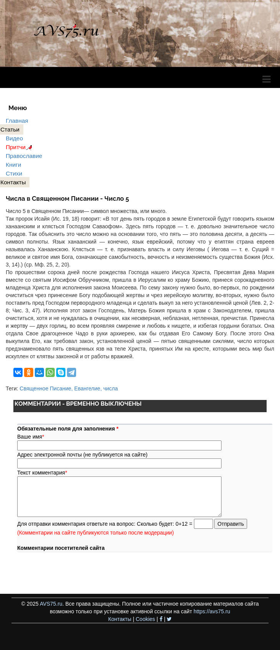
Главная (17, 120)
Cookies (145, 619)
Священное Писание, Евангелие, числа (69, 388)
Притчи (20, 147)
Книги (13, 164)
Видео (14, 138)
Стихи (14, 173)
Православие (24, 156)
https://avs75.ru (212, 611)
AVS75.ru (51, 604)
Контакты (119, 619)
